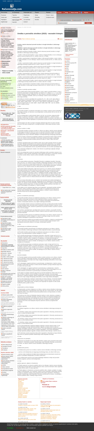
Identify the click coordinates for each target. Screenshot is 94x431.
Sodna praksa (5, 286)
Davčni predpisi (69, 85)
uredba (20, 381)
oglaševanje (10, 1)
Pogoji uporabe (68, 110)
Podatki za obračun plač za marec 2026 (28, 405)
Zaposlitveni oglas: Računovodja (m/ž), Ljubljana (6, 230)
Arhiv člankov (5, 268)
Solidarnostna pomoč (6, 83)
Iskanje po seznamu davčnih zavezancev (6, 281)
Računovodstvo (5, 61)
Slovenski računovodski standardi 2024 (7, 264)
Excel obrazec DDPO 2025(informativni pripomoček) (7, 358)
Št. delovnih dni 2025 (6, 258)
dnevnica (20, 385)
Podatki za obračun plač (7, 249)
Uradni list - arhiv (69, 79)
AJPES (3, 365)
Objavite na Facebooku (48, 378)
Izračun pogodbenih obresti (6, 334)
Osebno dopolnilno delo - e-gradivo (70, 44)
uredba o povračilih (23, 393)
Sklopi (36, 15)
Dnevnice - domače (6, 253)
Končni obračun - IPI (6, 84)
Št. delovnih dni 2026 (6, 260)
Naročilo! (14, 22)
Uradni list (4, 267)
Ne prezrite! (4, 240)
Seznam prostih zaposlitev (8, 200)
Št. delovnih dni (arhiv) (7, 262)
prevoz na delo (22, 389)
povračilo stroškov (22, 396)
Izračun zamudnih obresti (6, 328)
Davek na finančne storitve (7, 88)
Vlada (67, 96)
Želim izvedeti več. (31, 428)
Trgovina (14, 15)
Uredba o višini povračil (7, 256)
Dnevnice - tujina (5, 255)
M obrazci (4, 350)
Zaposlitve (4, 248)
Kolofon (81, 110)
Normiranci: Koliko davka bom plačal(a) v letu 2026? (8, 322)
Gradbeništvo (5, 65)
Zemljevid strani (50, 17)
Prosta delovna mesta (6, 216)
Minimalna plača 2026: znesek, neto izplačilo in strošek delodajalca (27, 409)
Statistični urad (69, 71)
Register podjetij (5, 284)
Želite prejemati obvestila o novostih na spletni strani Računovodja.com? (8, 128)
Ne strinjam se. (20, 428)
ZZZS (67, 70)
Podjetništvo (4, 63)
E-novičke (26, 17)
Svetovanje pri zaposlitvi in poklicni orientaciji (8, 211)
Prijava (84, 12)
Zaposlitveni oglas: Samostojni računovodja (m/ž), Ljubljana (8, 220)
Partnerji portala (5, 236)
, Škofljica (70, 31)
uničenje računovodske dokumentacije (6, 81)
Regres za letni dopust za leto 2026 (27, 419)
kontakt (4, 1)
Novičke (37, 19)
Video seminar (5, 367)
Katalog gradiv (16, 17)
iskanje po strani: (62, 23)
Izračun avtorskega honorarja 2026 (6, 300)
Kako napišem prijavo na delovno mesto (8, 208)
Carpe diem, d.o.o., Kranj (83, 108)
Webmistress (73, 112)
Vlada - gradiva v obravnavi (69, 100)
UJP (66, 73)
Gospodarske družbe (7, 368)
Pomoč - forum (50, 15)
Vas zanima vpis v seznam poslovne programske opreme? (8, 192)
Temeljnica (4, 348)
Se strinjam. (10, 428)
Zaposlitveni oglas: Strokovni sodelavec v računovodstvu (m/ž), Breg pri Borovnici (7, 225)
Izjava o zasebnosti (75, 110)
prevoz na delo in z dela (24, 390)
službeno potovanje (23, 388)
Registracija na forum (7, 93)
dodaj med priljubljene (65, 20)
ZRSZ (67, 66)
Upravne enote (69, 87)
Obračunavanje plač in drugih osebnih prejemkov (7, 145)
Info (69, 112)
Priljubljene (4, 19)
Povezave (3, 15)
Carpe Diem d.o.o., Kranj (8, 187)
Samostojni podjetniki (7, 370)
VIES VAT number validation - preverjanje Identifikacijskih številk (6, 278)
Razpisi (3, 67)
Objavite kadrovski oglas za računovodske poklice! (8, 204)
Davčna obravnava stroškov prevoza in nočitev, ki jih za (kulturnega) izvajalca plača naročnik (28, 415)
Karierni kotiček (4, 197)
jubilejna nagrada (22, 397)
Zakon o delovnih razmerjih (6, 271)
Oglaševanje (4, 22)
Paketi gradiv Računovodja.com (6, 134)
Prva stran (4, 12)
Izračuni (26, 22)
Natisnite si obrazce (6, 342)
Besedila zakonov (6, 251)
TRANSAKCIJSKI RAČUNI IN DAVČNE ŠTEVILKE (8, 274)
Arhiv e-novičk (6, 72)
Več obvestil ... (5, 98)
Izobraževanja (68, 39)
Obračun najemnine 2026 (6, 310)
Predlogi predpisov (70, 89)
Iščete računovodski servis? (70, 28)
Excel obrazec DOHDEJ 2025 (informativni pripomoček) (7, 362)
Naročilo (49, 386)
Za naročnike (27, 19)
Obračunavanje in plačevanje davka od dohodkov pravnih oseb (50, 410)
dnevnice (20, 386)
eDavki (67, 64)
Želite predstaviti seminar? (69, 55)
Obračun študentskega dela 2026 (7, 315)
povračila (20, 394)
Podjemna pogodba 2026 (6, 307)
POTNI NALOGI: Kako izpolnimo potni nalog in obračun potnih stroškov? (7, 141)
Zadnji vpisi (4, 17)
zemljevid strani (17, 1)
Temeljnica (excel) (6, 346)
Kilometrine (4, 243)
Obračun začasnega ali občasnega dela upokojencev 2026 (7, 319)
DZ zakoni (68, 83)
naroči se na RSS (76, 20)
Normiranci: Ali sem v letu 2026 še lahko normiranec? (8, 325)
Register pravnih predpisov (69, 81)
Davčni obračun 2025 (7, 354)
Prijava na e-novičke (7, 71)
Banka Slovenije (69, 75)
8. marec (3, 86)
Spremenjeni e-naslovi (7, 97)
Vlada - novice (69, 98)
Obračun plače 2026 (7, 295)
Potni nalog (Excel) (6, 344)
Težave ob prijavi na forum (8, 95)
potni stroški (21, 380)
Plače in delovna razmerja (28, 39)
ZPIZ (66, 68)
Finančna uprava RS (70, 63)
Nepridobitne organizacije (5, 374)
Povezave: (67, 59)
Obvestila (37, 17)
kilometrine (21, 384)
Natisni (61, 39)
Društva (3, 372)
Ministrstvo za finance (71, 92)
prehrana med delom (23, 392)
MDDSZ (67, 94)
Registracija (27, 15)
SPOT (67, 91)
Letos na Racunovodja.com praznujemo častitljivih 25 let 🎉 (7, 31)
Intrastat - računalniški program (7, 131)
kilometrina (21, 383)
